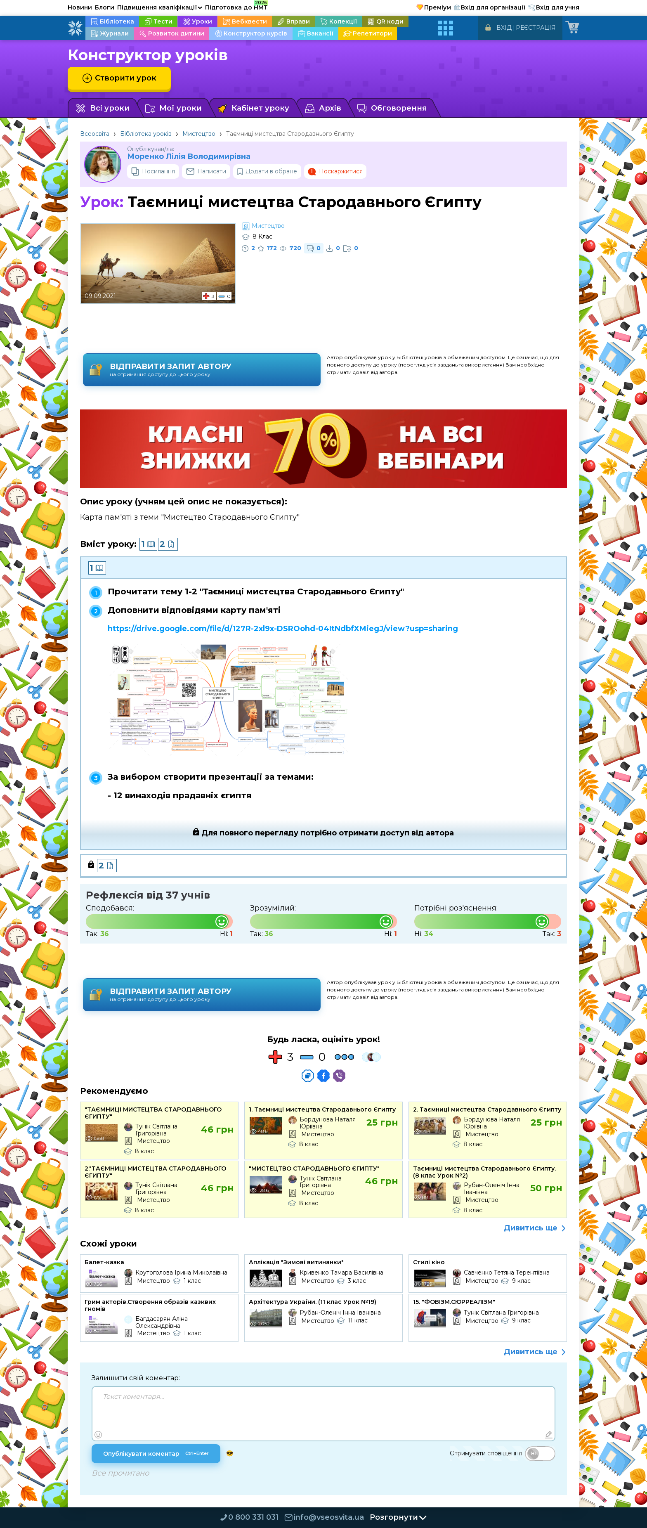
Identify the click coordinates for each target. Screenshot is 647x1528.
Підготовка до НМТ (236, 6)
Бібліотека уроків (146, 133)
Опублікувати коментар (156, 1453)
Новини (80, 7)
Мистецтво (198, 133)
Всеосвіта (94, 133)
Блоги (104, 7)
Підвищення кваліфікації (159, 7)
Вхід (504, 27)
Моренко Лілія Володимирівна (188, 156)
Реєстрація (536, 27)
